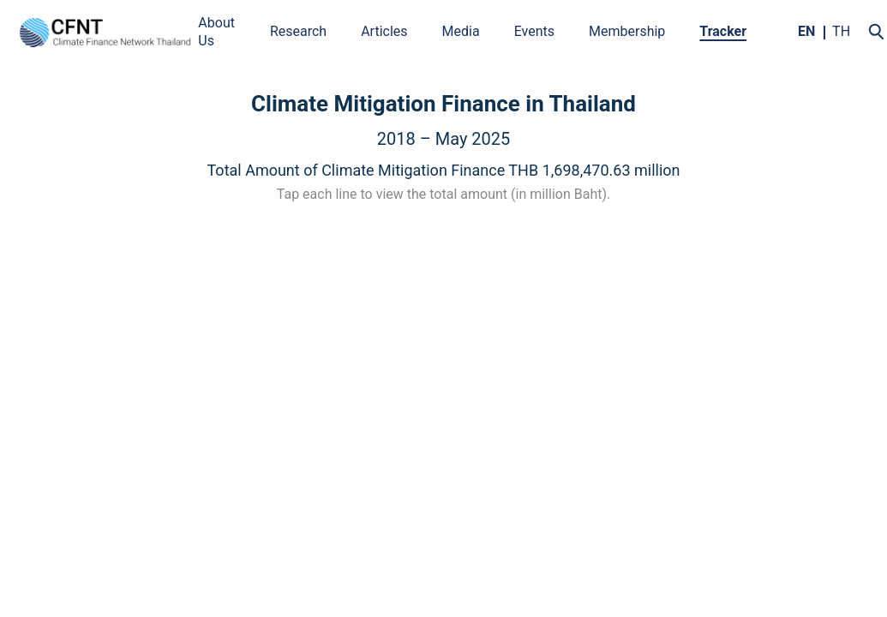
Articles (384, 31)
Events (534, 31)
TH (840, 31)
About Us (216, 32)
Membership (627, 31)
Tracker (722, 31)
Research (298, 31)
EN (806, 31)
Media (461, 31)
